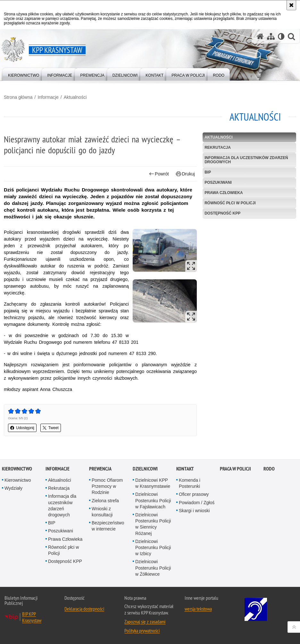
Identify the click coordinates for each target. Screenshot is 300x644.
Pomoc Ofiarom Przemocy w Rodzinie (107, 486)
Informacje (48, 97)
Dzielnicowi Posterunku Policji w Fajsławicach (153, 500)
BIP (207, 172)
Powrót (159, 174)
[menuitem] (23, 74)
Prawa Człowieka (223, 193)
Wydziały (13, 488)
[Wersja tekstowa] (281, 36)
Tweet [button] (51, 428)
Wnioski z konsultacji (102, 511)
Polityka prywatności (142, 630)
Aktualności (75, 97)
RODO (269, 468)
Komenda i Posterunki (189, 483)
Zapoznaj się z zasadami (144, 621)
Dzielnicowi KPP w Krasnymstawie (152, 483)
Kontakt (185, 468)
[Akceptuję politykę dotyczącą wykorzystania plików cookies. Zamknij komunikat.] (291, 5)
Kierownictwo (17, 468)
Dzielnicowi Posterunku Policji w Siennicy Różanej (153, 524)
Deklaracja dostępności (84, 609)
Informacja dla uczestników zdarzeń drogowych (246, 160)
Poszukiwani (218, 182)
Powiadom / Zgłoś (196, 502)
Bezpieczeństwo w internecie (108, 525)
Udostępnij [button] (22, 428)
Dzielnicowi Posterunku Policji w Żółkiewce (153, 567)
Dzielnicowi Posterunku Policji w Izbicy (153, 547)
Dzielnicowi (145, 468)
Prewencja (100, 468)
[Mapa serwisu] (271, 36)
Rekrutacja (217, 147)
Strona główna (18, 97)
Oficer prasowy (194, 494)
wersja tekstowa (198, 609)
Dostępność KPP (222, 213)
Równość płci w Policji (229, 203)
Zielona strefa (105, 500)
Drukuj (185, 174)
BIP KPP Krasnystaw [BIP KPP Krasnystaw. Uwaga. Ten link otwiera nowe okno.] (31, 617)
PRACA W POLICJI (235, 468)
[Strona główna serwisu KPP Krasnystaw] (260, 36)
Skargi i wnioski (194, 510)
